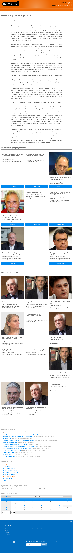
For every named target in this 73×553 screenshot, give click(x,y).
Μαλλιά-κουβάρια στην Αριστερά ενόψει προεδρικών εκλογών (12, 338)
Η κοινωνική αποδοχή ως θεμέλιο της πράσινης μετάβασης (31, 440)
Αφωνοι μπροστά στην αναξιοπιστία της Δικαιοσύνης (26, 448)
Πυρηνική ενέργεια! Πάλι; (9, 215)
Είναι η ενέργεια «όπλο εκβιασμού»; (60, 177)
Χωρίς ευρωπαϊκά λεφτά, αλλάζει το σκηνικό (36, 407)
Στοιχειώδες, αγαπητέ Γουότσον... (36, 302)
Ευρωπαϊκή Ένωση (10, 476)
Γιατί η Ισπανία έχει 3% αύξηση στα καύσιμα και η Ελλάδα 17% (35, 155)
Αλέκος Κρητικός (6, 20)
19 (6, 503)
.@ (37, 529)
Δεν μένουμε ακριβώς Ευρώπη (59, 373)
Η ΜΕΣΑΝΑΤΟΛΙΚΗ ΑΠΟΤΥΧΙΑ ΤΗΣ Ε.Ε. (60, 302)
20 (6, 505)
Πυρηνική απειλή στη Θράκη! (34, 192)
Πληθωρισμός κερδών (17, 452)
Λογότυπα (7, 534)
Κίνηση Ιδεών (8, 478)
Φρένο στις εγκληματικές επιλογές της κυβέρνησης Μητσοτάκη (60, 253)
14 (41, 505)
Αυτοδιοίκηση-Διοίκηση (11, 472)
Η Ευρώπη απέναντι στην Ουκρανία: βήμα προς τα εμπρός (12, 407)
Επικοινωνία (8, 532)
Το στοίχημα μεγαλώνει (21, 456)
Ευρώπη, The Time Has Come (10, 350)
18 (6, 501)
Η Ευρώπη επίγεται (55, 337)
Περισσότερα (12, 186)
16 (59, 505)
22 (6, 509)
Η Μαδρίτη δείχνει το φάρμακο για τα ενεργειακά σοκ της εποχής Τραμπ (12, 156)
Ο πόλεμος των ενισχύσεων (10, 302)
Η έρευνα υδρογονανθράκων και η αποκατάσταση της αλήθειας (12, 253)
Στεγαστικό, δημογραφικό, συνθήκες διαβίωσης (24, 444)
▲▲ (71, 521)
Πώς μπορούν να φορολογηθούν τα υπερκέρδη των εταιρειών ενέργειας (60, 193)
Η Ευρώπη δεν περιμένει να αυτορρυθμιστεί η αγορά (34, 315)
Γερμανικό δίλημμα (55, 384)
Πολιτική (7, 466)
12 (24, 505)
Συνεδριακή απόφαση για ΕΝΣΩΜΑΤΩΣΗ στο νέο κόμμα (28, 436)
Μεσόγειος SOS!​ (17, 438)
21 (6, 507)
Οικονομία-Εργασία (10, 468)
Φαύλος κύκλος (15, 454)
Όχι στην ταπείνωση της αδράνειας (36, 350)
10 (67, 503)
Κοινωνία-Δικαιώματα (11, 474)
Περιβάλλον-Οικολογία (11, 470)
